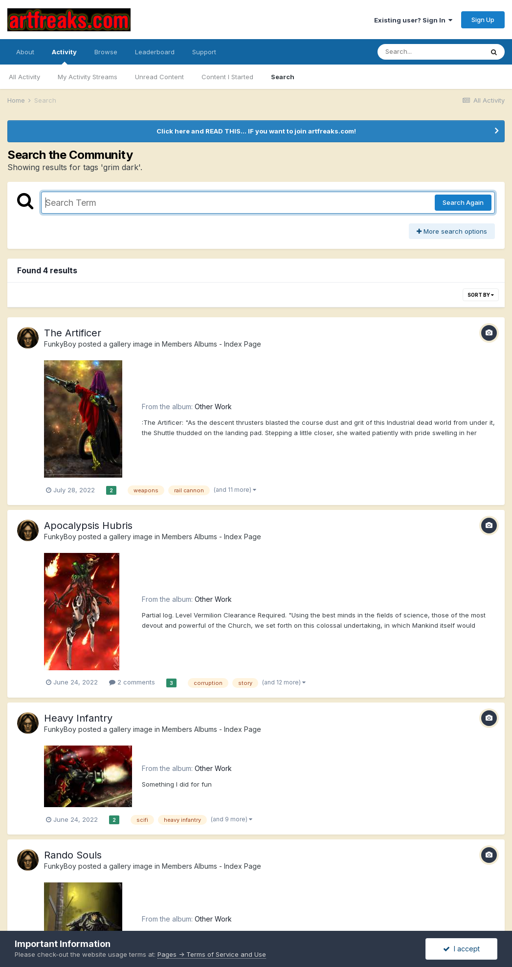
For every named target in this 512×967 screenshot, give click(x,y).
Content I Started (227, 77)
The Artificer (72, 333)
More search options (452, 231)
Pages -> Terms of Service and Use (211, 954)
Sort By (480, 295)
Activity (64, 56)
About (25, 52)
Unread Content (159, 77)
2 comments (132, 682)
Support (204, 52)
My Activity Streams (87, 77)
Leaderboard (155, 52)
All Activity (24, 77)
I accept (461, 949)
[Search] (430, 52)
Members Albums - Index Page (211, 344)
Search (282, 77)
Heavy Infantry (78, 718)
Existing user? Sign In (413, 20)
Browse (105, 52)
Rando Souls (73, 855)
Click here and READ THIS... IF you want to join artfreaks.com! (256, 131)
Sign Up (482, 19)
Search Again (463, 202)
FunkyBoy (60, 344)
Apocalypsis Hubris (88, 525)
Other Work (213, 406)
